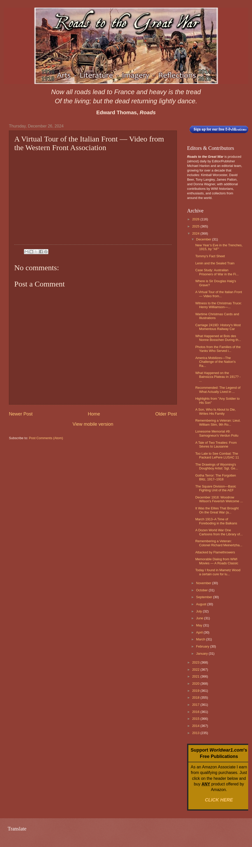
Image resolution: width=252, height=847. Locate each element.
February (203, 646)
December (204, 239)
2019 (196, 691)
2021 (196, 676)
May (199, 625)
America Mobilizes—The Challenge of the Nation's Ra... (215, 362)
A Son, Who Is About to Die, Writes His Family (215, 411)
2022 (196, 669)
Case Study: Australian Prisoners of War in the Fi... (217, 272)
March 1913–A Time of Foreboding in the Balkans (216, 521)
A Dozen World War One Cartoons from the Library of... (219, 532)
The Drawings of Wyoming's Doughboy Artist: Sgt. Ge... (216, 466)
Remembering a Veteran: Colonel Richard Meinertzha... (218, 543)
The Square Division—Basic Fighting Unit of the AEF (215, 488)
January (202, 653)
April (199, 632)
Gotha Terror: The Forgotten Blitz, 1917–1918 (215, 477)
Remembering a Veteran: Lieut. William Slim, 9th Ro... (218, 422)
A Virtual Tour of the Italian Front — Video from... (218, 294)
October (202, 590)
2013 (196, 733)
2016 (196, 712)
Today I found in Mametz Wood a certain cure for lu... (217, 572)
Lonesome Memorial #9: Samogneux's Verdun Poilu (216, 433)
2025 (196, 226)
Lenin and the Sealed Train (214, 263)
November (204, 583)
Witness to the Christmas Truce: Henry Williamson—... (218, 305)
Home (94, 414)
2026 (196, 219)
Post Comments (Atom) (46, 438)
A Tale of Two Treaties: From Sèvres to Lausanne (216, 444)
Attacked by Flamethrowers (215, 552)
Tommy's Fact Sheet (210, 256)
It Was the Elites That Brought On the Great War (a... (217, 510)
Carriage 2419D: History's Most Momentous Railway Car (218, 327)
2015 (196, 719)
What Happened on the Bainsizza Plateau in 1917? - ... (218, 377)
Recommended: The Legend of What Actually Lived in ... (217, 389)
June (200, 618)
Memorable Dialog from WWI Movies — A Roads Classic (216, 561)
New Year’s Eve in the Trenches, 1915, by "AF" (219, 247)
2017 (196, 705)
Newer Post (21, 414)
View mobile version (93, 424)
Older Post (166, 414)
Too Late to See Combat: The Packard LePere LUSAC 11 (217, 455)
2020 (196, 683)
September (204, 597)
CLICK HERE (219, 799)
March (201, 639)
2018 (196, 697)
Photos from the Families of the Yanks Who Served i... (218, 349)
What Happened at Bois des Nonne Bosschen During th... (218, 338)
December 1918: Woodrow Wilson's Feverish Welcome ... (219, 499)
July (199, 611)
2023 (196, 662)
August (201, 604)
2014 (196, 726)
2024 (196, 233)
